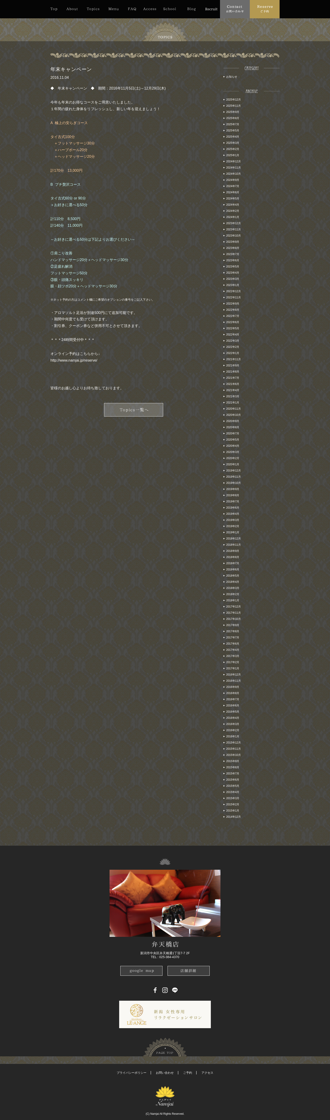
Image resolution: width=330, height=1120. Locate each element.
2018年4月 (232, 581)
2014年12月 (233, 816)
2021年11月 (233, 359)
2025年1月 (232, 155)
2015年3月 (232, 798)
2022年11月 (233, 297)
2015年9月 (232, 761)
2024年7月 (232, 186)
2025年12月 (233, 99)
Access (150, 9)
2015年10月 (233, 755)
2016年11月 (233, 680)
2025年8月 (232, 118)
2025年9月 (232, 112)
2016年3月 (232, 724)
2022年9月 (232, 303)
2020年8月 (232, 427)
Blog (191, 9)
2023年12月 (233, 223)
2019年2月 (232, 526)
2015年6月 (232, 779)
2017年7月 (232, 637)
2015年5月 (232, 786)
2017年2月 (232, 662)
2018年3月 (232, 588)
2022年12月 (233, 291)
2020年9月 (232, 421)
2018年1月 (232, 600)
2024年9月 (232, 180)
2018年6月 (232, 569)
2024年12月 (233, 161)
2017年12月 (233, 606)
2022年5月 (232, 328)
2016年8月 (232, 693)
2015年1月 (232, 810)
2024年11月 (233, 167)
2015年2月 (232, 804)
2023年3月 (232, 279)
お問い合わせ (165, 1072)
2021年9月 (232, 365)
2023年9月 (232, 241)
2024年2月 (232, 211)
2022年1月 (232, 353)
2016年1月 (232, 736)
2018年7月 (232, 563)
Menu (113, 9)
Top (56, 9)
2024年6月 (232, 192)
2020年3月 (232, 452)
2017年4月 (232, 650)
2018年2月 (232, 594)
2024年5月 (232, 198)
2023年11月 (233, 229)
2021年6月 (232, 384)
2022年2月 (232, 347)
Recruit (211, 9)
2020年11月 (233, 408)
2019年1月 (232, 532)
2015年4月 (232, 792)
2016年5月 (232, 711)
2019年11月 (233, 476)
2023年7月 (232, 254)
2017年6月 (232, 643)
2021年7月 (232, 377)
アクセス (207, 1072)
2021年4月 (232, 390)
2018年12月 (233, 538)
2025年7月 (232, 124)
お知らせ (231, 76)
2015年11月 (233, 748)
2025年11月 (233, 105)
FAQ (132, 9)
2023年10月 (233, 235)
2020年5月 (232, 439)
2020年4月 (232, 445)
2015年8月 (232, 767)
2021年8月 (232, 371)
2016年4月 (232, 718)
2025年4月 (232, 136)
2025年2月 (232, 149)
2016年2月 (232, 730)
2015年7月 (232, 773)
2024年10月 (233, 173)
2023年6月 (232, 260)
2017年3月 (232, 656)
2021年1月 (232, 402)
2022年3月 (232, 340)
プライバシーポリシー (131, 1072)
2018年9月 (232, 551)
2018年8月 (232, 557)
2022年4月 (232, 334)
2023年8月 (232, 248)
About (72, 9)
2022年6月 (232, 322)
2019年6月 (232, 507)
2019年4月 (232, 513)
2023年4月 (232, 272)
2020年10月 (233, 415)
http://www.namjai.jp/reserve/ (73, 360)
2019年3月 (232, 520)
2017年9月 (232, 625)
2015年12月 (233, 742)
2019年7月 (232, 501)
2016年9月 (232, 687)
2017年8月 (232, 631)
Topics (93, 9)
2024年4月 (232, 204)
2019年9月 (232, 489)
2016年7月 (232, 699)
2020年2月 (232, 458)
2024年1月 (232, 217)
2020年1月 (232, 464)
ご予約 (187, 1072)
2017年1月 (232, 668)
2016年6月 (232, 705)
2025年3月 (232, 143)
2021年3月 (232, 396)
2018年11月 (233, 544)
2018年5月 (232, 575)
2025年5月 (232, 130)
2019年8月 (232, 495)
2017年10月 (233, 619)
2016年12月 (233, 674)
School (170, 9)
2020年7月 (232, 433)
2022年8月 (232, 309)
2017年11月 (233, 612)
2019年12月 (233, 470)
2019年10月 (233, 483)
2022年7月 (232, 316)
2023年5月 (232, 266)
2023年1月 (232, 285)
